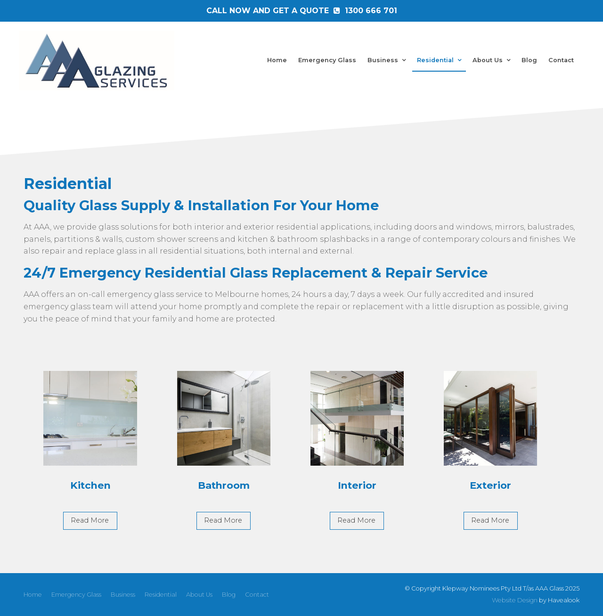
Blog (529, 60)
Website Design (515, 600)
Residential (435, 60)
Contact (561, 60)
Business (382, 60)
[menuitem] (33, 594)
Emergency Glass (327, 60)
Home (277, 60)
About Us (488, 60)
